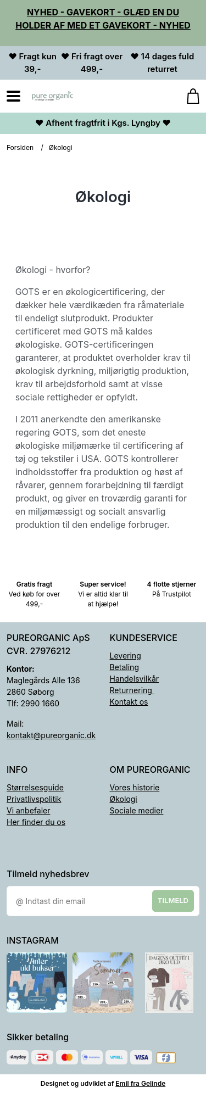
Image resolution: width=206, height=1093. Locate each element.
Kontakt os (129, 701)
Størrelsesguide (35, 787)
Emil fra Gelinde (140, 1083)
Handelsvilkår (134, 678)
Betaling (124, 667)
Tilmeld (173, 900)
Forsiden (20, 147)
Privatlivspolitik (34, 799)
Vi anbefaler (29, 810)
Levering (125, 655)
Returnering (132, 690)
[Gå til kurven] (187, 96)
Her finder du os (36, 822)
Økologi (123, 799)
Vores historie (135, 787)
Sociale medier (137, 810)
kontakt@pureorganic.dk (51, 735)
